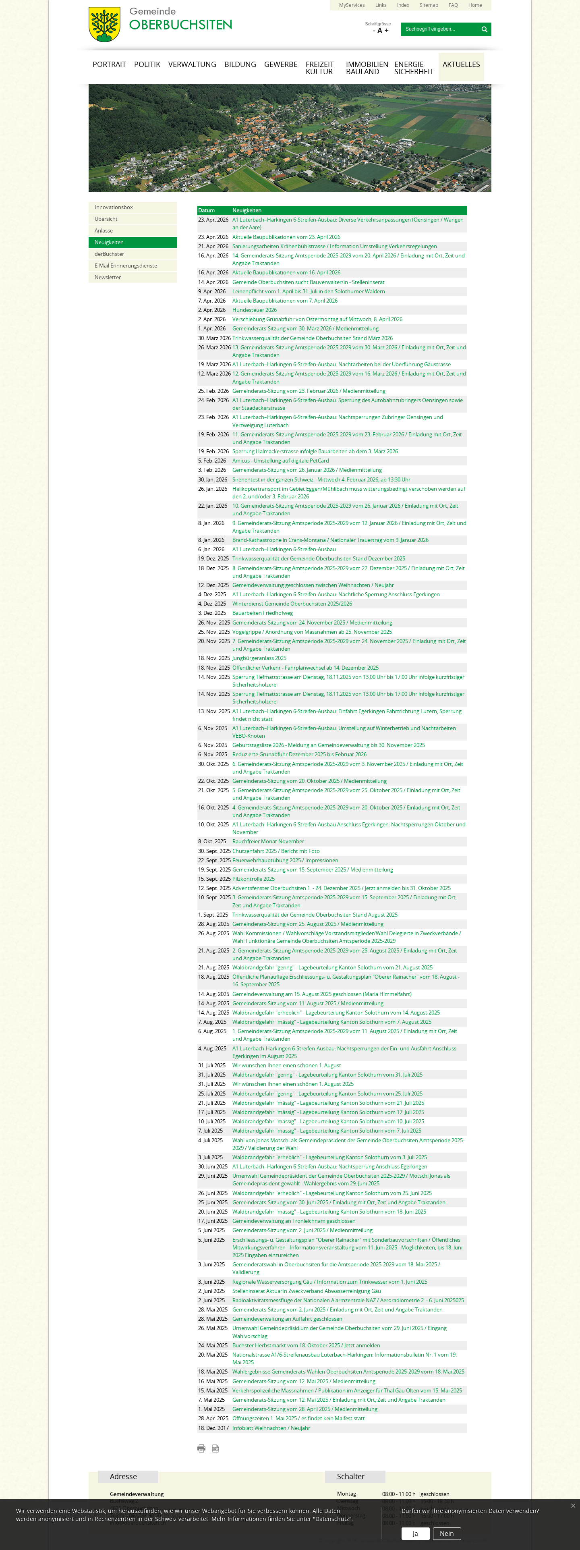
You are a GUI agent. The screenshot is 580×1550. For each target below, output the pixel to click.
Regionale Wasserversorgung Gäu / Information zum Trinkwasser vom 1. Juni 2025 (329, 1282)
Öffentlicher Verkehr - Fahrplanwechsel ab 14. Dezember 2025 (305, 668)
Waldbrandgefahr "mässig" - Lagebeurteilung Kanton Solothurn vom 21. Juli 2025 (328, 1103)
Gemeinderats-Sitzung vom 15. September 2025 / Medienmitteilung (312, 870)
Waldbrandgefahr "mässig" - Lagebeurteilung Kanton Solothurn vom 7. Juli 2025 (326, 1131)
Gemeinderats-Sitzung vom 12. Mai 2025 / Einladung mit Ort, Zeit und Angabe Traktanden (338, 1400)
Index (403, 5)
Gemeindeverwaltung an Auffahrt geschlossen (287, 1319)
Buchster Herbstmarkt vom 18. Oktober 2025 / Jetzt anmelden (306, 1346)
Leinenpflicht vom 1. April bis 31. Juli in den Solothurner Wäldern (308, 291)
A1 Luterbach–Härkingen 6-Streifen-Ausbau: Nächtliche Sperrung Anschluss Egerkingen (336, 594)
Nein (447, 1534)
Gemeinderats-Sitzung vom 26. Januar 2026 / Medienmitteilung (307, 470)
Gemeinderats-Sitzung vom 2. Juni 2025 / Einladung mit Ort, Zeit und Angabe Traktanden (337, 1310)
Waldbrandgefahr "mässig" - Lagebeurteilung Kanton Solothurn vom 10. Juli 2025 (328, 1121)
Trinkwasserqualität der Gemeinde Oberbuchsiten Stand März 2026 (312, 338)
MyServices (352, 5)
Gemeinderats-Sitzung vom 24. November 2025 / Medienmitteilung (312, 623)
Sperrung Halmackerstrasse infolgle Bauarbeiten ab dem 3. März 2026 (315, 451)
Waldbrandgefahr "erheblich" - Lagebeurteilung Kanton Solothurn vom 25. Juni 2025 (332, 1193)
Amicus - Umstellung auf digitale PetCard (280, 461)
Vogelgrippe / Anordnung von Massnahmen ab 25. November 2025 (312, 632)
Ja (415, 1534)
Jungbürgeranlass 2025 (259, 658)
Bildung (240, 64)
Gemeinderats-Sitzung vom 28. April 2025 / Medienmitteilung (304, 1409)
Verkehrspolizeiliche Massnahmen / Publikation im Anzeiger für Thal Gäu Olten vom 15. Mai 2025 (347, 1391)
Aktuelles (461, 64)
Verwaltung (192, 64)
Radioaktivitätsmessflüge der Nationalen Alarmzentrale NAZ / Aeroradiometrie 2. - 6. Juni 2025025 (348, 1300)
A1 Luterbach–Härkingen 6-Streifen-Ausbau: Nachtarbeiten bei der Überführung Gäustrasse (341, 364)
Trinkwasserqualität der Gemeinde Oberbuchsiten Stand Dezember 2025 (318, 559)
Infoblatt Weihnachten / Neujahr (271, 1428)
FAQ (453, 5)
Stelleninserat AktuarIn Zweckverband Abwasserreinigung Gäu (306, 1291)
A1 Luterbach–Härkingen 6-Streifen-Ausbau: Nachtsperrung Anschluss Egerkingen (329, 1167)
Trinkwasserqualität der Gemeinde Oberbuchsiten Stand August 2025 (315, 915)
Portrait (109, 64)
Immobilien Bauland (367, 68)
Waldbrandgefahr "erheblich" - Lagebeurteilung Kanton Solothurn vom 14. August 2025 (336, 1013)
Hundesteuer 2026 (254, 310)
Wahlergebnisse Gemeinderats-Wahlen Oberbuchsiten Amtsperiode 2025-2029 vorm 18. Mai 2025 (348, 1372)
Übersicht (106, 219)
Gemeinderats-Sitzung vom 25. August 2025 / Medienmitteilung (307, 924)
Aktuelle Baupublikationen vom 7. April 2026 (285, 301)
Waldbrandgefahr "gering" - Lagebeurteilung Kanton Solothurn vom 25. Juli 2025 (327, 1094)
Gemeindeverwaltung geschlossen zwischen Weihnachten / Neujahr (313, 585)
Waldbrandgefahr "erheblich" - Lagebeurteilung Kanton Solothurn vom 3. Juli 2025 (329, 1157)
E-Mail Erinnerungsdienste (126, 266)
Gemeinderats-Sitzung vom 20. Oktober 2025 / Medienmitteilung (309, 781)
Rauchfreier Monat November (268, 841)
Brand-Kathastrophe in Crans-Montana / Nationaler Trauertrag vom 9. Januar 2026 (330, 540)
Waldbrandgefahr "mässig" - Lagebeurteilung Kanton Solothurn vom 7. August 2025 (331, 1022)
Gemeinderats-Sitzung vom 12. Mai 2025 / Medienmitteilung (303, 1381)
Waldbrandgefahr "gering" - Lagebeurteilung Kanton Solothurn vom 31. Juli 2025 (327, 1075)
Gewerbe (281, 64)
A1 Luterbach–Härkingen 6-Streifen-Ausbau (284, 549)
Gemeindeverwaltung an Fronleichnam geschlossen (294, 1221)
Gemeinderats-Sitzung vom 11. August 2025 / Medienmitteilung (307, 1003)
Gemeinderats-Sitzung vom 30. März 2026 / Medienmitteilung (305, 329)
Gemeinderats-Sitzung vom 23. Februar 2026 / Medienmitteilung (308, 391)
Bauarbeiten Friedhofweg (262, 613)
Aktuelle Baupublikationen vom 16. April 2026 (286, 273)
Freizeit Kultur (320, 68)
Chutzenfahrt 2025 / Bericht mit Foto (276, 851)
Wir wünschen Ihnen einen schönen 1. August (286, 1065)
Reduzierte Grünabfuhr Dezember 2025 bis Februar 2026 (299, 754)
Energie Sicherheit (414, 68)
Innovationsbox (114, 207)
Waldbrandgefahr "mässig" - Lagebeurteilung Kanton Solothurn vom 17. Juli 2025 (328, 1112)
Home (475, 5)
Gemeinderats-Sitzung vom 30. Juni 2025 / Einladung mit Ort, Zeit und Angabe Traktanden (338, 1202)
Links (381, 5)
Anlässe (104, 231)
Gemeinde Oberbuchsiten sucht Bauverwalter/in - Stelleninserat (308, 282)
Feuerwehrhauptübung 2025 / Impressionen (285, 860)
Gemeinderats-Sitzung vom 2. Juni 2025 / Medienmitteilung (302, 1230)
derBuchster (109, 254)
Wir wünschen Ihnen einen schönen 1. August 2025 (293, 1084)
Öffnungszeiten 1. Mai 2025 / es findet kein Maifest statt (298, 1418)
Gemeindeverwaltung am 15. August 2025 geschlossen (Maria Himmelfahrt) (322, 994)
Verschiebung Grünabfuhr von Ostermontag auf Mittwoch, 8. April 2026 (317, 319)
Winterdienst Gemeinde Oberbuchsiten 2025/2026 (292, 604)
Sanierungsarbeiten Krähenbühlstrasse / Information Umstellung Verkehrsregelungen (334, 246)
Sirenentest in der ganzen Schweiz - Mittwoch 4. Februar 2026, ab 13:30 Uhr (321, 480)
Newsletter (108, 277)
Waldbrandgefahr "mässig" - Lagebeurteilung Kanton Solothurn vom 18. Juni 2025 (329, 1212)
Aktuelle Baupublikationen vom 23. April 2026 (286, 237)
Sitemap (429, 5)
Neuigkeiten (109, 242)
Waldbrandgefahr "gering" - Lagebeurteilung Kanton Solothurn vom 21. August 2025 (332, 968)
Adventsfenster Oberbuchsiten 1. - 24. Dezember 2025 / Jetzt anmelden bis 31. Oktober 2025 (341, 888)
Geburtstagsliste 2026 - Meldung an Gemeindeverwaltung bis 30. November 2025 (328, 745)
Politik (147, 64)
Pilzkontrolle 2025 (253, 879)
